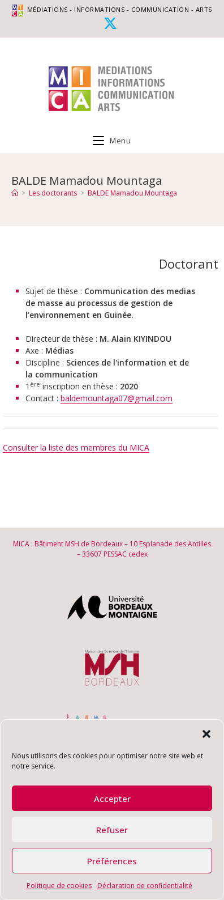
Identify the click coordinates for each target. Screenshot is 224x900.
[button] (206, 734)
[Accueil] (14, 193)
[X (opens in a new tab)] (112, 23)
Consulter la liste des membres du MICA (76, 447)
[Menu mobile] (112, 140)
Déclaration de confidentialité (144, 885)
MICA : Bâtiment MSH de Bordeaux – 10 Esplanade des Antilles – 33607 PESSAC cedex (112, 549)
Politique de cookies (59, 885)
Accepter (112, 798)
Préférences (112, 861)
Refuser (112, 829)
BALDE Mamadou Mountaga (132, 193)
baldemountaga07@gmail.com (117, 398)
